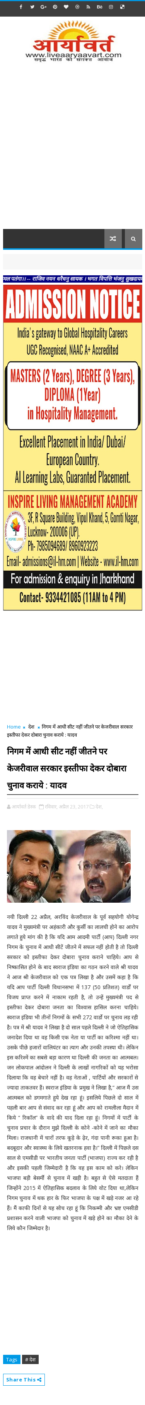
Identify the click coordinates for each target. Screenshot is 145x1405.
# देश (30, 1359)
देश (31, 726)
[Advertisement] (72, 150)
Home (14, 726)
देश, (99, 806)
